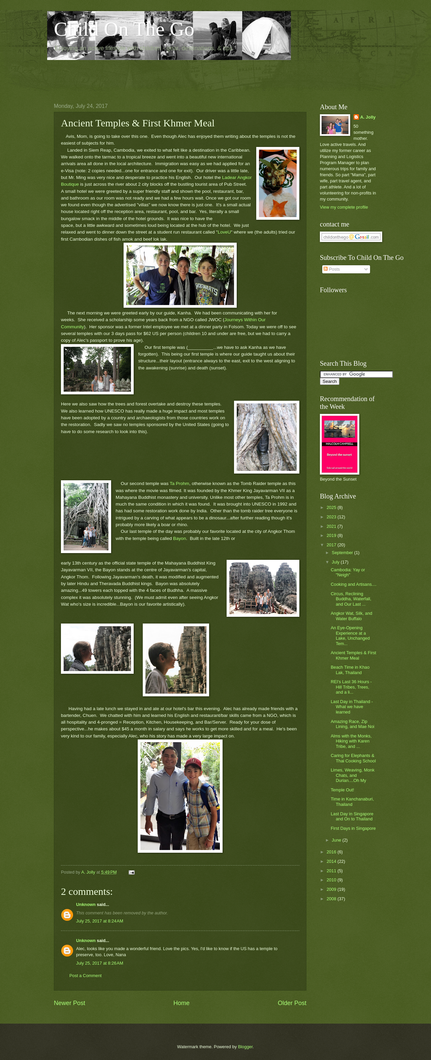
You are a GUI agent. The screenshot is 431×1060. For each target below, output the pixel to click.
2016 (332, 851)
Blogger (245, 1046)
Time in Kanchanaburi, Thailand (352, 801)
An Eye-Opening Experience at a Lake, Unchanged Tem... (350, 635)
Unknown (86, 904)
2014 (332, 861)
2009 (332, 889)
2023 (332, 516)
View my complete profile (344, 207)
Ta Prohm (179, 483)
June (337, 840)
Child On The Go (124, 29)
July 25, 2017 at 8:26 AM (99, 963)
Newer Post (69, 1003)
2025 (332, 507)
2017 (332, 544)
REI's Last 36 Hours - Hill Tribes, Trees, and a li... (351, 687)
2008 (332, 898)
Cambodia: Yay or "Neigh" (348, 572)
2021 (332, 526)
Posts (332, 269)
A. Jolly (368, 117)
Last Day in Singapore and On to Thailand (352, 816)
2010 (332, 879)
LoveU (224, 232)
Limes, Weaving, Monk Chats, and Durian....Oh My (352, 775)
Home (181, 1003)
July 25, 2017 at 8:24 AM (99, 920)
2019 (332, 535)
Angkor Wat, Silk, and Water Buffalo (351, 616)
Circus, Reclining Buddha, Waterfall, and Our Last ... (351, 599)
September (343, 552)
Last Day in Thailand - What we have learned (352, 707)
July (336, 562)
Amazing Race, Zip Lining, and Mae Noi (352, 724)
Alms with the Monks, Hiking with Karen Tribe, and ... (351, 741)
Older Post (292, 1003)
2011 (332, 870)
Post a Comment (85, 975)
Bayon (179, 538)
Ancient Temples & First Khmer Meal (353, 655)
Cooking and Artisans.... (353, 584)
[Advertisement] (176, 76)
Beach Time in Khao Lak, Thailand (350, 670)
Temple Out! (342, 789)
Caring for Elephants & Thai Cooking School (353, 758)
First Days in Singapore (353, 828)
